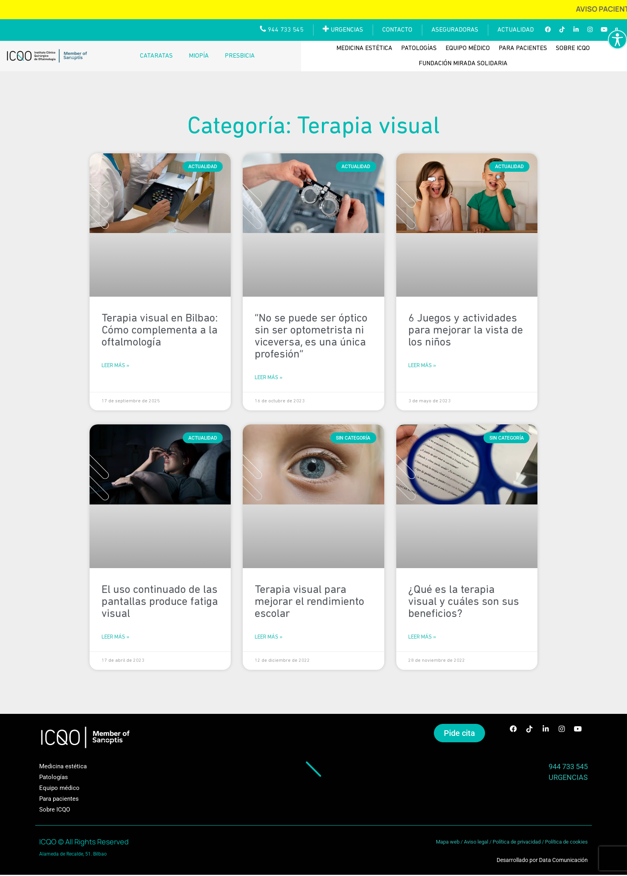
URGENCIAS (568, 778)
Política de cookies (566, 843)
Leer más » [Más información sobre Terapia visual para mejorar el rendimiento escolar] (268, 638)
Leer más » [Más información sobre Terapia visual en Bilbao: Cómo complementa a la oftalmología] (115, 366)
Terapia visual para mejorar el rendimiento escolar (309, 602)
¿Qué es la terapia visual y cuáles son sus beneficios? (463, 602)
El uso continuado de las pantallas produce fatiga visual (160, 602)
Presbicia (240, 56)
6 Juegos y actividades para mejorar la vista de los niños (465, 330)
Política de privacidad (517, 843)
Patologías (419, 48)
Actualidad (515, 30)
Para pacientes (523, 48)
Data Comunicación (563, 861)
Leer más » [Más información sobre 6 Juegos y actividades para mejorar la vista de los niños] (422, 366)
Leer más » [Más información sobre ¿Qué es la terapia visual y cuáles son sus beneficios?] (422, 638)
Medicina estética (364, 48)
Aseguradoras (454, 30)
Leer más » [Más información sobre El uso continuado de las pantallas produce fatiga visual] (115, 638)
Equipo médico (467, 48)
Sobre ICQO (573, 48)
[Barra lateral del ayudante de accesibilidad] (617, 39)
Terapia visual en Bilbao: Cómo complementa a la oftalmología (160, 330)
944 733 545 (568, 767)
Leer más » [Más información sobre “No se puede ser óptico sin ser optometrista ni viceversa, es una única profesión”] (268, 378)
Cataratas (156, 56)
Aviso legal (476, 843)
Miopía (199, 56)
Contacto (397, 30)
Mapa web (447, 843)
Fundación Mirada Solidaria (463, 63)
